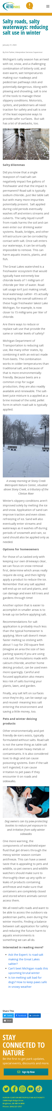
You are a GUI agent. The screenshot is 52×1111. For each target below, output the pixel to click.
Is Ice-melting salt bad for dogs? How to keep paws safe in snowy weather (27, 982)
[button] (47, 6)
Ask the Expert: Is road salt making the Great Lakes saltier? (25, 959)
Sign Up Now (26, 1071)
